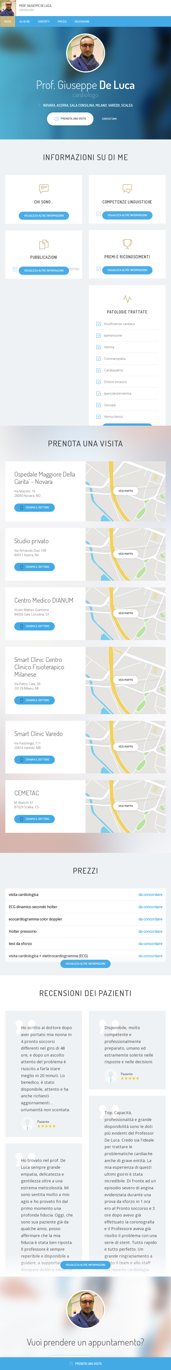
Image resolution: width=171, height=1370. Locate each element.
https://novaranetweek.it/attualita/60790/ (50, 269)
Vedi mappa (125, 491)
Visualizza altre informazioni (85, 1264)
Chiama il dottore (34, 508)
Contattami (109, 118)
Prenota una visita (85, 1364)
